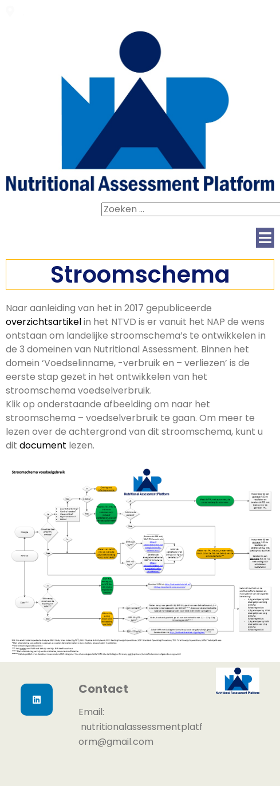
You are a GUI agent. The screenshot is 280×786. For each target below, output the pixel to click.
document (42, 445)
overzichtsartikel (43, 321)
